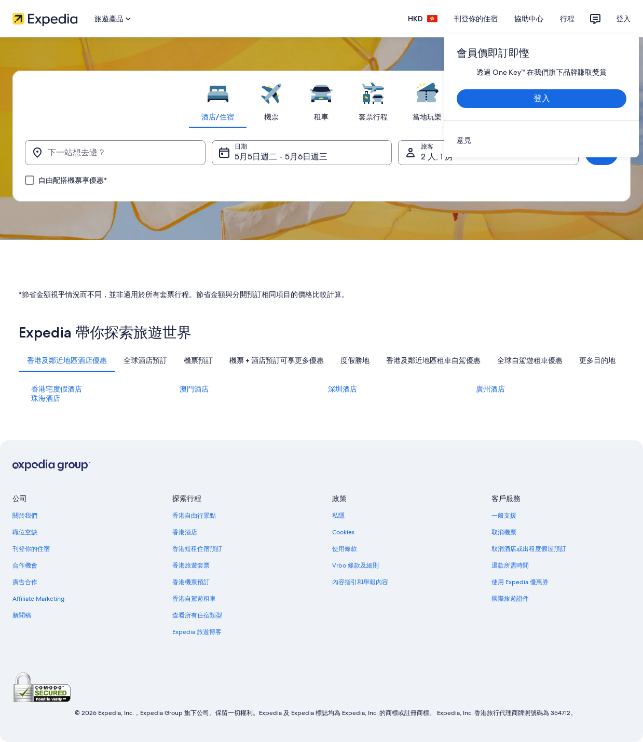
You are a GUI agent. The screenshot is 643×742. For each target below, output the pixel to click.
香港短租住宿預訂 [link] (197, 549)
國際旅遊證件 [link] (510, 599)
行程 (567, 18)
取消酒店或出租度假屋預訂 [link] (528, 549)
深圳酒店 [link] (342, 389)
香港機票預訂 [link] (191, 582)
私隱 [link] (338, 515)
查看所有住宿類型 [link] (197, 615)
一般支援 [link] (503, 515)
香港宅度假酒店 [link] (56, 389)
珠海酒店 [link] (45, 398)
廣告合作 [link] (24, 582)
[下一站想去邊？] (115, 152)
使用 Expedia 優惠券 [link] (520, 582)
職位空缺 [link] (24, 532)
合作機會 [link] (24, 565)
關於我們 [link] (24, 515)
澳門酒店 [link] (194, 389)
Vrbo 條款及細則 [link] (355, 565)
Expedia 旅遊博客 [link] (197, 632)
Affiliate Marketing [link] (38, 599)
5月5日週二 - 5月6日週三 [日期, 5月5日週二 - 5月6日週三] (281, 156)
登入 (623, 18)
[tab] (218, 99)
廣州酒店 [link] (490, 389)
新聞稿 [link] (21, 615)
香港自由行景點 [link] (194, 515)
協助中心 (528, 18)
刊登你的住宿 (476, 18)
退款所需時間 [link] (510, 565)
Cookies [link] (343, 532)
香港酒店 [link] (184, 532)
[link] (541, 140)
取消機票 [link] (503, 532)
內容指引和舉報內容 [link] (360, 582)
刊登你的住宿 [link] (31, 549)
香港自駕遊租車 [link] (194, 599)
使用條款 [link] (344, 549)
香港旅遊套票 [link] (191, 565)
